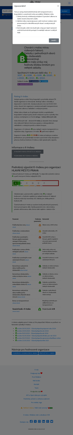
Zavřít (53, 40)
